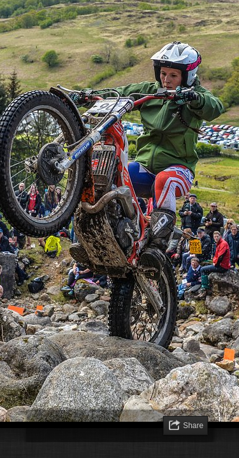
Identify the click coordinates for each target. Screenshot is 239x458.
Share (193, 425)
